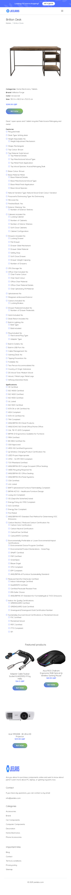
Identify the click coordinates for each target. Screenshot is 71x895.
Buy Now (14, 111)
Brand (8, 816)
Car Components (13, 820)
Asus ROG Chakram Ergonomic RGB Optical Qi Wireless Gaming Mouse (51, 673)
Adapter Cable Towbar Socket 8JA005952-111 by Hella (20, 676)
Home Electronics (23, 89)
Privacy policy (11, 865)
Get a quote (48, 3)
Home (8, 23)
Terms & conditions (13, 861)
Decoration (10, 828)
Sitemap (9, 869)
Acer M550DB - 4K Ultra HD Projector (19, 735)
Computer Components (15, 824)
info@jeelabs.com (13, 798)
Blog (8, 852)
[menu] (62, 11)
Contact (9, 856)
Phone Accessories (14, 837)
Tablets (34, 89)
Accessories (11, 811)
